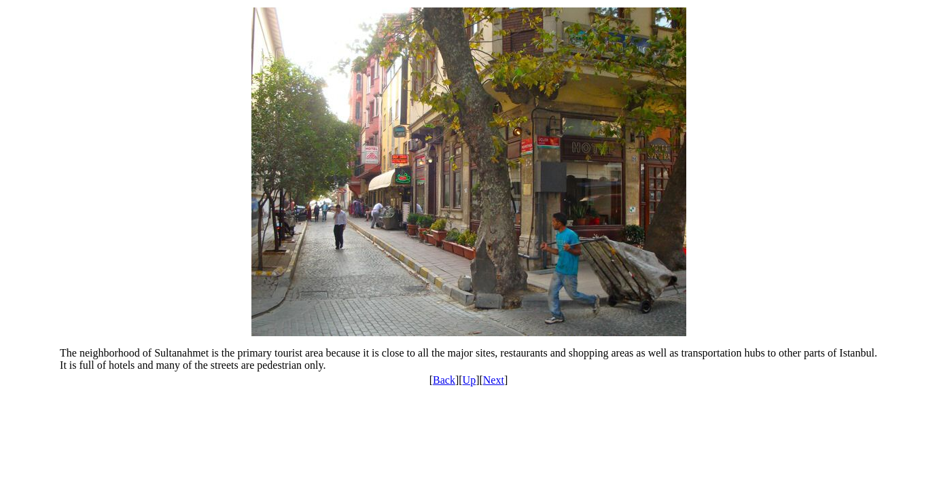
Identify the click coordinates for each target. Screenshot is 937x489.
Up (469, 380)
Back (444, 380)
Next (493, 380)
